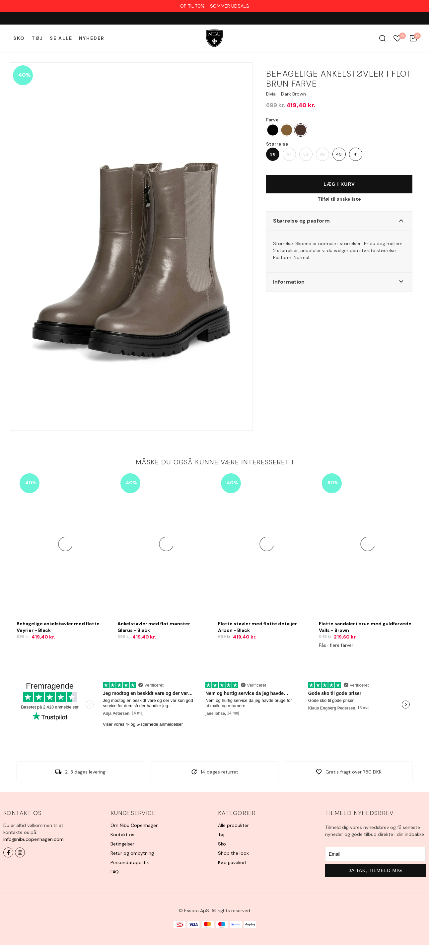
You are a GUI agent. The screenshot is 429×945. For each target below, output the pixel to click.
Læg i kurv (339, 184)
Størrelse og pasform (301, 220)
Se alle (61, 38)
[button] (339, 221)
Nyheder (92, 38)
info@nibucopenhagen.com (33, 839)
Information (289, 281)
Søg (382, 38)
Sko (19, 38)
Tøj (37, 38)
